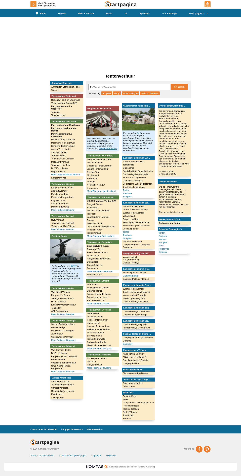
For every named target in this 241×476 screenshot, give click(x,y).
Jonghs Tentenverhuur (97, 169)
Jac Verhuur (57, 333)
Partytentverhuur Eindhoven (66, 125)
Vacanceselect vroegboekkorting (131, 258)
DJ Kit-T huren (130, 412)
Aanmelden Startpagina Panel (65, 87)
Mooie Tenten (93, 255)
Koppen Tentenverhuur (62, 187)
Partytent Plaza (94, 364)
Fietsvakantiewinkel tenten (135, 373)
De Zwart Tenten (95, 162)
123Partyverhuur (59, 191)
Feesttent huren (94, 229)
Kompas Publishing (146, 467)
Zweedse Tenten (95, 316)
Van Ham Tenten (59, 152)
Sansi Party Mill (58, 178)
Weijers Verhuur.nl (108, 148)
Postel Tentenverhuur (97, 320)
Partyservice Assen (60, 295)
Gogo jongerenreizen (133, 383)
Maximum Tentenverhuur (63, 143)
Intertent (91, 181)
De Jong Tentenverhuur (98, 210)
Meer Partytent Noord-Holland (101, 191)
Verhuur (162, 239)
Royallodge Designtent (134, 298)
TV (126, 13)
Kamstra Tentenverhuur (98, 326)
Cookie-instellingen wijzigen (72, 455)
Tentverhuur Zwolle (96, 339)
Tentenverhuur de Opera (99, 294)
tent (139, 133)
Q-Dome (127, 340)
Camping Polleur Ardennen (136, 279)
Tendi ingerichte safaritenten (136, 222)
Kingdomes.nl (57, 394)
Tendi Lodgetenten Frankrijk (136, 292)
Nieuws (62, 13)
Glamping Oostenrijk (133, 180)
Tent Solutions (58, 155)
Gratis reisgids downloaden (136, 174)
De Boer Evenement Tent (99, 159)
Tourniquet (128, 415)
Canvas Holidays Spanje (135, 324)
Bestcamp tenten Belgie (134, 272)
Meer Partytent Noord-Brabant (65, 174)
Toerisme (127, 193)
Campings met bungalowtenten (138, 337)
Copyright (96, 455)
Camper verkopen (59, 388)
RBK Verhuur (57, 220)
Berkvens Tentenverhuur (63, 146)
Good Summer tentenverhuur (101, 226)
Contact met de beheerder (171, 212)
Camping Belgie (130, 276)
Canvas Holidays (131, 219)
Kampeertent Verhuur (133, 354)
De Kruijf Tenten (94, 291)
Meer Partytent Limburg (62, 210)
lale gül (117, 93)
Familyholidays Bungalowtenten (138, 171)
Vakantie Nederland (132, 241)
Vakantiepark (129, 216)
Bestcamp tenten (131, 228)
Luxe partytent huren (98, 246)
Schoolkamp (129, 386)
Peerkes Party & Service (63, 139)
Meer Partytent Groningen (63, 340)
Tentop (90, 220)
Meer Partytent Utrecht (98, 303)
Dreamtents (92, 188)
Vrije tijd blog (57, 397)
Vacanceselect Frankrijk (134, 295)
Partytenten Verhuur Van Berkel (63, 129)
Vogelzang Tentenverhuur (63, 362)
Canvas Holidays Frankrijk (135, 301)
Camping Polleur (131, 363)
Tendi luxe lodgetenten (134, 187)
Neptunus (91, 361)
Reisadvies (164, 249)
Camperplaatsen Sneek (62, 391)
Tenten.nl (55, 112)
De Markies (92, 262)
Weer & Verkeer (86, 13)
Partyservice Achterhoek (98, 258)
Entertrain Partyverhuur (62, 197)
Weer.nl (55, 90)
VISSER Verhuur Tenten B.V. (101, 201)
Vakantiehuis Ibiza (60, 381)
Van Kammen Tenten (61, 350)
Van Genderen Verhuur (98, 217)
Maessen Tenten (95, 223)
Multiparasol (93, 175)
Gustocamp (128, 168)
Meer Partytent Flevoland (99, 368)
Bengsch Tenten (95, 204)
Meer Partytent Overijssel (99, 348)
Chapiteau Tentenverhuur (99, 165)
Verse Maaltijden (131, 93)
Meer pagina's (199, 13)
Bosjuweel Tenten (95, 249)
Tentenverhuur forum (170, 223)
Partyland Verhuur (60, 194)
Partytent (163, 236)
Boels (125, 399)
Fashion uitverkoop (150, 93)
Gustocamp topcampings (135, 314)
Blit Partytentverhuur (97, 358)
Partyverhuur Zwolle (96, 342)
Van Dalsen (92, 207)
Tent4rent (91, 214)
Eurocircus (92, 178)
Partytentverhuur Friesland (64, 356)
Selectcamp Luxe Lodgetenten (137, 184)
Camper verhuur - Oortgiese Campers (136, 245)
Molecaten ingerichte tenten (136, 225)
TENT (74, 266)
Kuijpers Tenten (58, 200)
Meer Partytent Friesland (63, 371)
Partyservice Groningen (62, 330)
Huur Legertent (58, 301)
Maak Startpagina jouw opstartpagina (43, 4)
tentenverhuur (120, 76)
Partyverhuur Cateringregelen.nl (138, 402)
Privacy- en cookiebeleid (42, 455)
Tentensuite (128, 164)
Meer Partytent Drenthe (62, 314)
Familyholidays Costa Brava (136, 327)
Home (40, 13)
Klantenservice (94, 429)
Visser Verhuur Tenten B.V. (64, 103)
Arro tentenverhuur (96, 300)
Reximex (127, 418)
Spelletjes (145, 13)
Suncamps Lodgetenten (134, 177)
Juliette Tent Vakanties (133, 213)
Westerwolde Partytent (62, 337)
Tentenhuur (92, 268)
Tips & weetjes (169, 13)
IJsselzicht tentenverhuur (99, 345)
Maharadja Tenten (95, 332)
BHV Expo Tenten (59, 168)
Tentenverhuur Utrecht (98, 297)
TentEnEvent (93, 313)
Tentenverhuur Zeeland (62, 223)
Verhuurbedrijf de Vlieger (63, 226)
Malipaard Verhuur (60, 162)
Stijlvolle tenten (94, 335)
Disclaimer (111, 455)
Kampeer (127, 196)
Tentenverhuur (58, 115)
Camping (127, 344)
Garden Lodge (58, 327)
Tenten (126, 190)
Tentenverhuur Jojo (60, 165)
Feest (161, 245)
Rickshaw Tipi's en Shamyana (65, 100)
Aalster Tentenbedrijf (61, 149)
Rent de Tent (93, 172)
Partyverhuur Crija (60, 207)
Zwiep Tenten (93, 323)
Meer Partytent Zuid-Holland (100, 236)
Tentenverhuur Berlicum (62, 158)
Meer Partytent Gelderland (99, 271)
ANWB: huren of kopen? (134, 357)
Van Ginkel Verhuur (60, 292)
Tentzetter (56, 308)
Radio (109, 13)
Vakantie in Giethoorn (133, 206)
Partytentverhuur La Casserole (61, 107)
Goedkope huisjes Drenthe (136, 360)
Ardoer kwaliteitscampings (135, 209)
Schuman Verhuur (60, 203)
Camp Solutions (94, 265)
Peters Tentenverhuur (97, 252)
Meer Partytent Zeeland (62, 229)
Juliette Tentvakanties (133, 161)
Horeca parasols (131, 405)
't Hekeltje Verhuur (96, 185)
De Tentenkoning (59, 353)
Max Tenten (92, 284)
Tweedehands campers (62, 384)
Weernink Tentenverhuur (99, 329)
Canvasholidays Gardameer (136, 311)
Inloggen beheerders (72, 429)
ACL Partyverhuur (59, 311)
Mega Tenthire (58, 171)
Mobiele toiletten (131, 409)
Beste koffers (129, 396)
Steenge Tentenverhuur (62, 298)
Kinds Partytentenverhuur (63, 304)
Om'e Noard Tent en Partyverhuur (61, 367)
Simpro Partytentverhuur (63, 324)
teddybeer (107, 93)
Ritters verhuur (58, 359)
